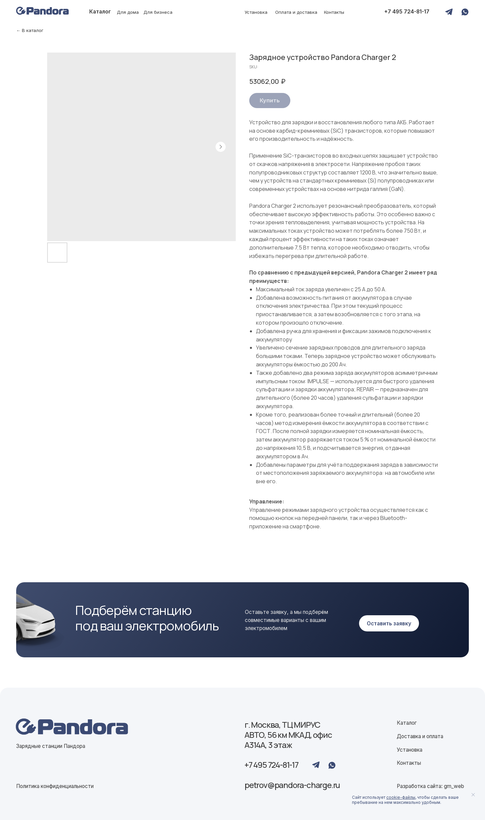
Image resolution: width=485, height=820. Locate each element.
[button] (389, 623)
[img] (72, 727)
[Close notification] (473, 794)
